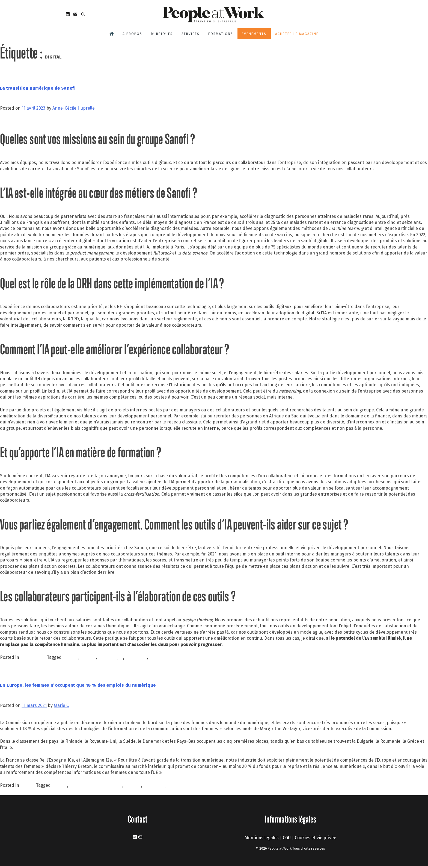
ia (121, 657)
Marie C (61, 705)
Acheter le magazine (297, 34)
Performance (33, 657)
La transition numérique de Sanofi (38, 88)
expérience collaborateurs (95, 785)
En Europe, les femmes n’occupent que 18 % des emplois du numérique (78, 685)
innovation (136, 657)
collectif (70, 657)
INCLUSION (154, 785)
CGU (287, 837)
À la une (28, 785)
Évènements (254, 34)
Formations (220, 34)
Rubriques (162, 34)
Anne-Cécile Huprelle (73, 108)
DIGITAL (88, 657)
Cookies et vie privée (315, 837)
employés (107, 657)
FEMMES (132, 785)
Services (191, 34)
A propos (132, 34)
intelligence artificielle (171, 657)
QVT (172, 785)
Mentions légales (262, 837)
